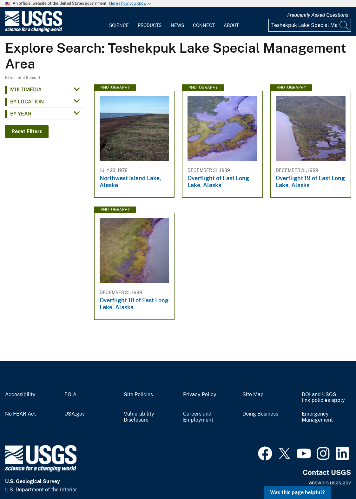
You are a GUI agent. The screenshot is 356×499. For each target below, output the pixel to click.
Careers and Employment (198, 417)
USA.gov (74, 414)
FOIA (70, 394)
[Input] (309, 25)
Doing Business (260, 414)
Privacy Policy (199, 394)
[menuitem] (119, 21)
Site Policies (138, 394)
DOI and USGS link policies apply (323, 398)
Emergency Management (317, 417)
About (231, 25)
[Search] (344, 25)
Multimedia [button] (26, 90)
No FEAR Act (20, 414)
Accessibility (20, 394)
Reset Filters (26, 131)
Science (119, 25)
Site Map (253, 394)
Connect (204, 25)
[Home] (33, 31)
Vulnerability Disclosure (139, 417)
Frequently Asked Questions (317, 15)
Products (150, 25)
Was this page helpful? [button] (297, 492)
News (177, 25)
